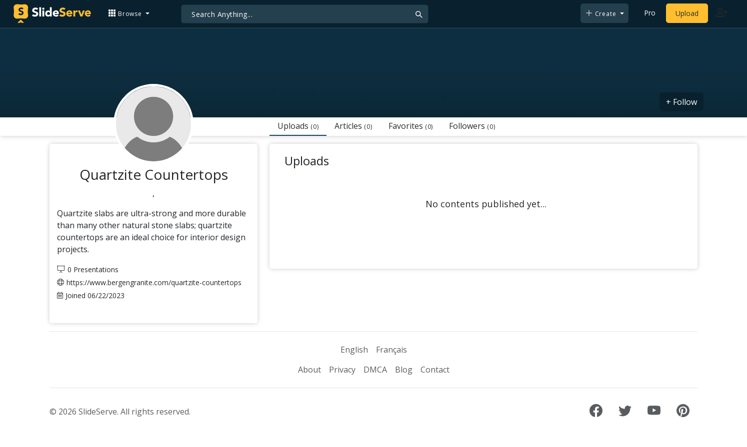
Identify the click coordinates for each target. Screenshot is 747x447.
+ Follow (681, 101)
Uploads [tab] (298, 125)
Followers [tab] (472, 125)
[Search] (304, 13)
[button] (129, 13)
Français (391, 349)
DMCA (375, 369)
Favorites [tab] (410, 125)
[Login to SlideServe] (722, 13)
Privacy (342, 369)
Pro (650, 12)
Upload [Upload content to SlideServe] (687, 13)
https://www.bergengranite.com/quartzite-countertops (154, 282)
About (309, 369)
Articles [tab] (353, 125)
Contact (435, 369)
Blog (403, 369)
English (354, 349)
